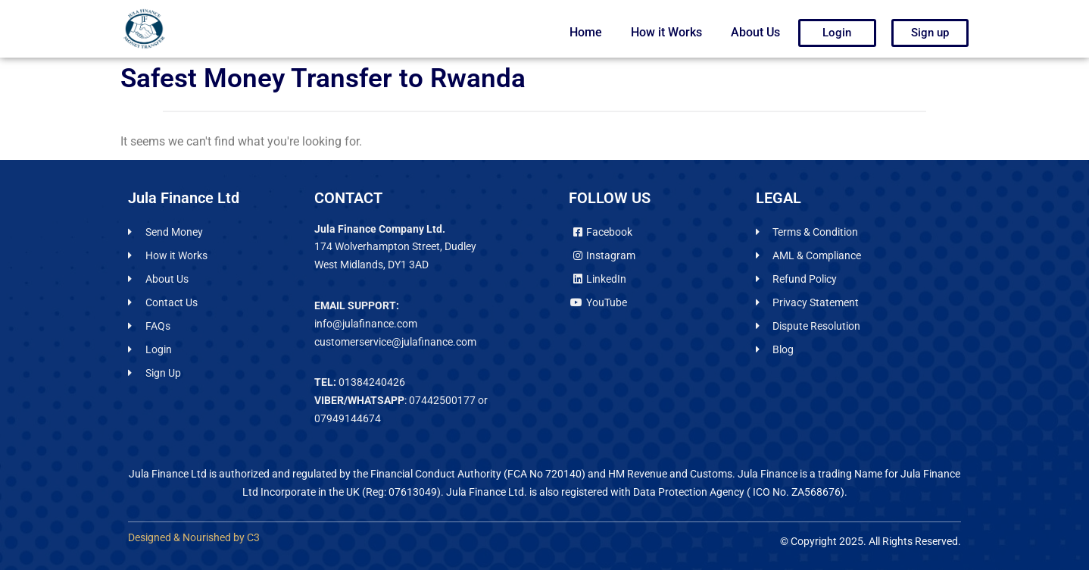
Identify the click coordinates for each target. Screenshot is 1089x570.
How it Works (666, 32)
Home (585, 32)
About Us (755, 32)
